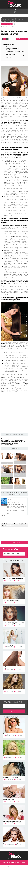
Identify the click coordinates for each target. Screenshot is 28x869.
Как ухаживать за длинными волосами (12, 440)
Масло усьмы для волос (7, 439)
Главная (5, 862)
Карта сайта (21, 862)
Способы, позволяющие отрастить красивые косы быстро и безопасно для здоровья (15, 51)
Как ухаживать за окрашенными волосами (13, 441)
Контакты (12, 862)
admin (2, 26)
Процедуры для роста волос (8, 444)
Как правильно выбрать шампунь (10, 443)
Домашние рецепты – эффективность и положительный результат (15, 56)
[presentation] (15, 519)
